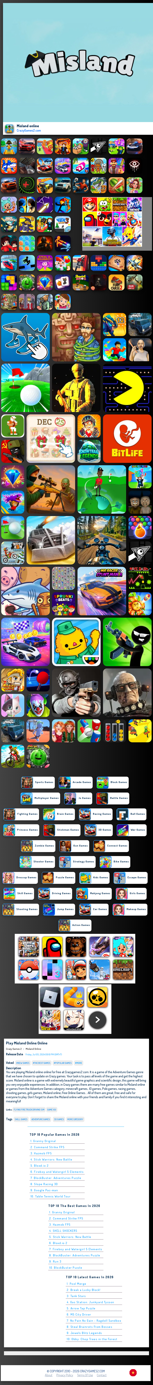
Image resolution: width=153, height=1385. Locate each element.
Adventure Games (40, 1119)
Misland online (33, 1048)
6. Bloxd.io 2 (58, 1243)
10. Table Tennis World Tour (50, 1196)
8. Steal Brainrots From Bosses (89, 1327)
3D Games (59, 1119)
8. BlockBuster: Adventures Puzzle (74, 1255)
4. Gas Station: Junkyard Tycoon (90, 1302)
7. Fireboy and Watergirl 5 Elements (75, 1249)
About (48, 1375)
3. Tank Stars (76, 1296)
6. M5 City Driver (79, 1314)
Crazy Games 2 (14, 1048)
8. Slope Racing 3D (44, 1184)
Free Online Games (73, 1093)
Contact (102, 1375)
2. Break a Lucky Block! (84, 1290)
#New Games (22, 1062)
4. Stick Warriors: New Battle (51, 1159)
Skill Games (21, 1119)
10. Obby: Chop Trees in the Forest (92, 1339)
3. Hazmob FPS (41, 1153)
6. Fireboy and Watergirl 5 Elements (57, 1172)
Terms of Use (85, 1375)
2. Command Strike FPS (47, 1147)
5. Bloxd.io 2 (39, 1165)
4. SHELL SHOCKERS (63, 1231)
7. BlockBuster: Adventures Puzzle (55, 1178)
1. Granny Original (43, 1141)
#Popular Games (63, 1062)
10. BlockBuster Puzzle (65, 1267)
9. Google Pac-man (44, 1190)
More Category (75, 1119)
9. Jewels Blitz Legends (84, 1333)
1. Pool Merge (76, 1284)
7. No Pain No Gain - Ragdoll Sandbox (94, 1320)
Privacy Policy (64, 1375)
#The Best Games (41, 1062)
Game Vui (51, 1109)
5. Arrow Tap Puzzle (81, 1308)
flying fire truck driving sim (29, 1109)
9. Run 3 (55, 1261)
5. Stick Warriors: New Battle (70, 1237)
